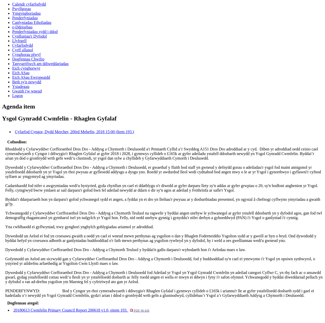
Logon (17, 96)
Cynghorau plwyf (26, 54)
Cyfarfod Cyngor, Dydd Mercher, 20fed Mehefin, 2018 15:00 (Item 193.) (74, 132)
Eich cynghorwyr (26, 68)
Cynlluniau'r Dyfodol (29, 36)
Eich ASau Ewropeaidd (31, 77)
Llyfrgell (19, 41)
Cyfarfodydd (22, 45)
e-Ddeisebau (22, 27)
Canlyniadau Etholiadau (31, 22)
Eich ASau (20, 73)
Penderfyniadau (25, 18)
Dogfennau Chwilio (28, 59)
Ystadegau (20, 86)
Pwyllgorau (21, 9)
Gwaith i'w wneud (27, 91)
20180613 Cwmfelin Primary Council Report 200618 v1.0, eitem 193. (81, 310)
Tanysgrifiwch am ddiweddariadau (40, 63)
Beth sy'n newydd (26, 82)
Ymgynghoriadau (26, 13)
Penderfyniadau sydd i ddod (35, 31)
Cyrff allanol (22, 50)
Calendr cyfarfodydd (29, 4)
